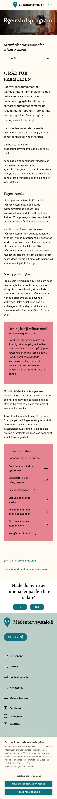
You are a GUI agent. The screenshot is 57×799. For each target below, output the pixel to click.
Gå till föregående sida (20, 560)
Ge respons (13, 656)
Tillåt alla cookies (28, 792)
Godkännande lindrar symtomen (28, 468)
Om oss (11, 666)
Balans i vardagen (22, 490)
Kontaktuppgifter (16, 677)
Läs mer (30, 766)
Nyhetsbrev (13, 687)
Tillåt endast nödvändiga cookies (28, 784)
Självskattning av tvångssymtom (28, 480)
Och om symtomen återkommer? (28, 523)
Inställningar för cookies (28, 776)
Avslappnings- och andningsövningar (28, 511)
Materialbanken (16, 698)
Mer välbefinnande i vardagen (28, 500)
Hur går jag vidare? (22, 533)
